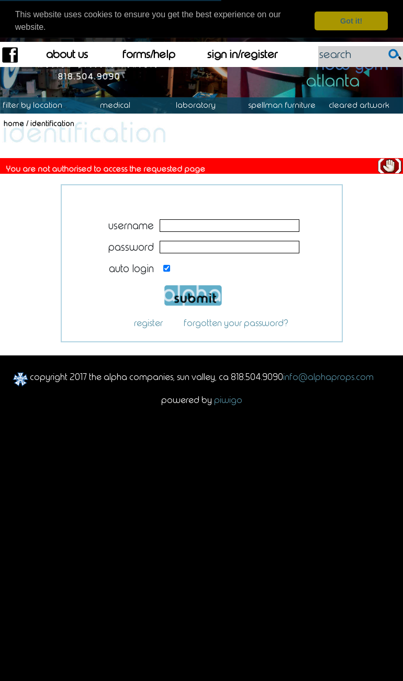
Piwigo (228, 394)
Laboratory (201, 100)
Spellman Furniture (287, 100)
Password (131, 241)
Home (14, 117)
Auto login (131, 262)
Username (131, 219)
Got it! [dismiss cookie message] (351, 21)
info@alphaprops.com (328, 371)
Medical (120, 100)
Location (40, 100)
